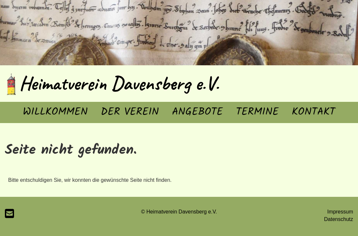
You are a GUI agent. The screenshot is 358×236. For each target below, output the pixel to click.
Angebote (197, 112)
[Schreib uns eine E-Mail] (9, 214)
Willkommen (55, 112)
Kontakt (313, 112)
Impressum (340, 211)
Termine (257, 112)
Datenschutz (338, 219)
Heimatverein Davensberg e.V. (119, 83)
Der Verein (130, 112)
